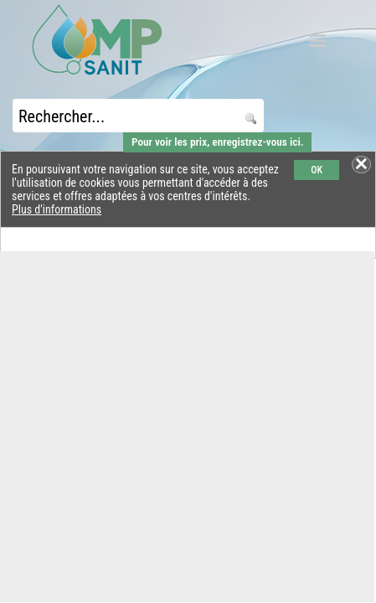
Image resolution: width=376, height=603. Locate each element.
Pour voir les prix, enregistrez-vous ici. (217, 142)
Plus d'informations (56, 209)
